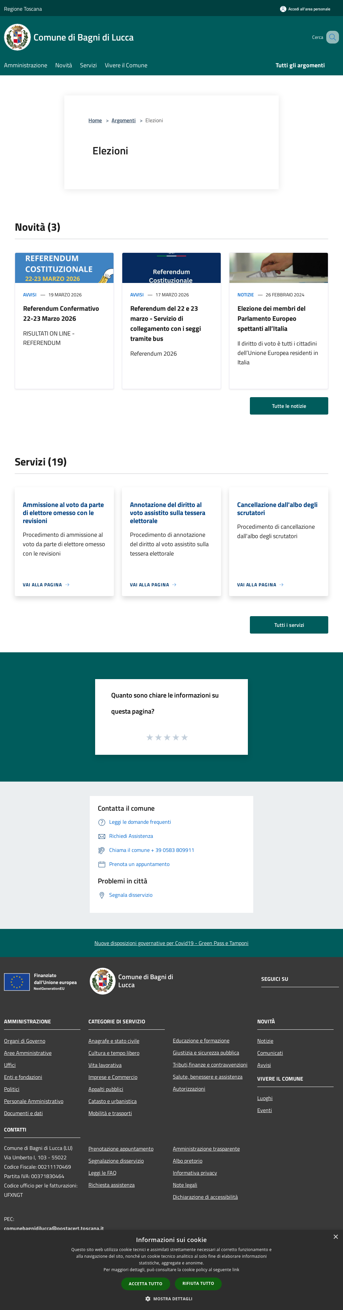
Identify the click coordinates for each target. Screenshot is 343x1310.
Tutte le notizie (289, 406)
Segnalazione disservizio (116, 1161)
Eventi (264, 1110)
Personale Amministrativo (33, 1101)
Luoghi (265, 1098)
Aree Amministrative (28, 1053)
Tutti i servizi (289, 625)
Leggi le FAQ (102, 1173)
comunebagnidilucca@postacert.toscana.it (54, 1228)
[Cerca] (331, 37)
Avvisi (30, 294)
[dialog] (171, 1270)
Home (95, 120)
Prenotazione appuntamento (120, 1149)
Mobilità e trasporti (110, 1113)
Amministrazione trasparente (206, 1149)
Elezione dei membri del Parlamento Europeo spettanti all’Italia (271, 318)
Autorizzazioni (189, 1089)
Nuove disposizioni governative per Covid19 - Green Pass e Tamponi (171, 943)
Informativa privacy (195, 1173)
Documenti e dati (23, 1113)
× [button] (335, 1237)
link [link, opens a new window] (235, 1269)
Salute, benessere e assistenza (208, 1077)
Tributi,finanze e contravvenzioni (210, 1065)
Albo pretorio (187, 1161)
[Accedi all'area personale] (305, 9)
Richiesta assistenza (111, 1185)
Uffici (10, 1065)
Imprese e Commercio (112, 1077)
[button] (171, 1298)
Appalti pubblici (105, 1089)
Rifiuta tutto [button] (198, 1283)
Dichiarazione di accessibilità (205, 1197)
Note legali (185, 1185)
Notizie (245, 294)
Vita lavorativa (105, 1065)
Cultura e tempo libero (113, 1053)
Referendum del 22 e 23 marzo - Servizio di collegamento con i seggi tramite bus (165, 323)
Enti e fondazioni (23, 1077)
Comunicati (270, 1053)
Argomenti (124, 120)
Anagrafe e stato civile (113, 1041)
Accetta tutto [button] (145, 1284)
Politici (11, 1089)
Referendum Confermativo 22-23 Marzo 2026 (61, 313)
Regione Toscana (23, 9)
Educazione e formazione (201, 1040)
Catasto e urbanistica (112, 1101)
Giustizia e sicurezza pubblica (206, 1052)
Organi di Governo (24, 1041)
